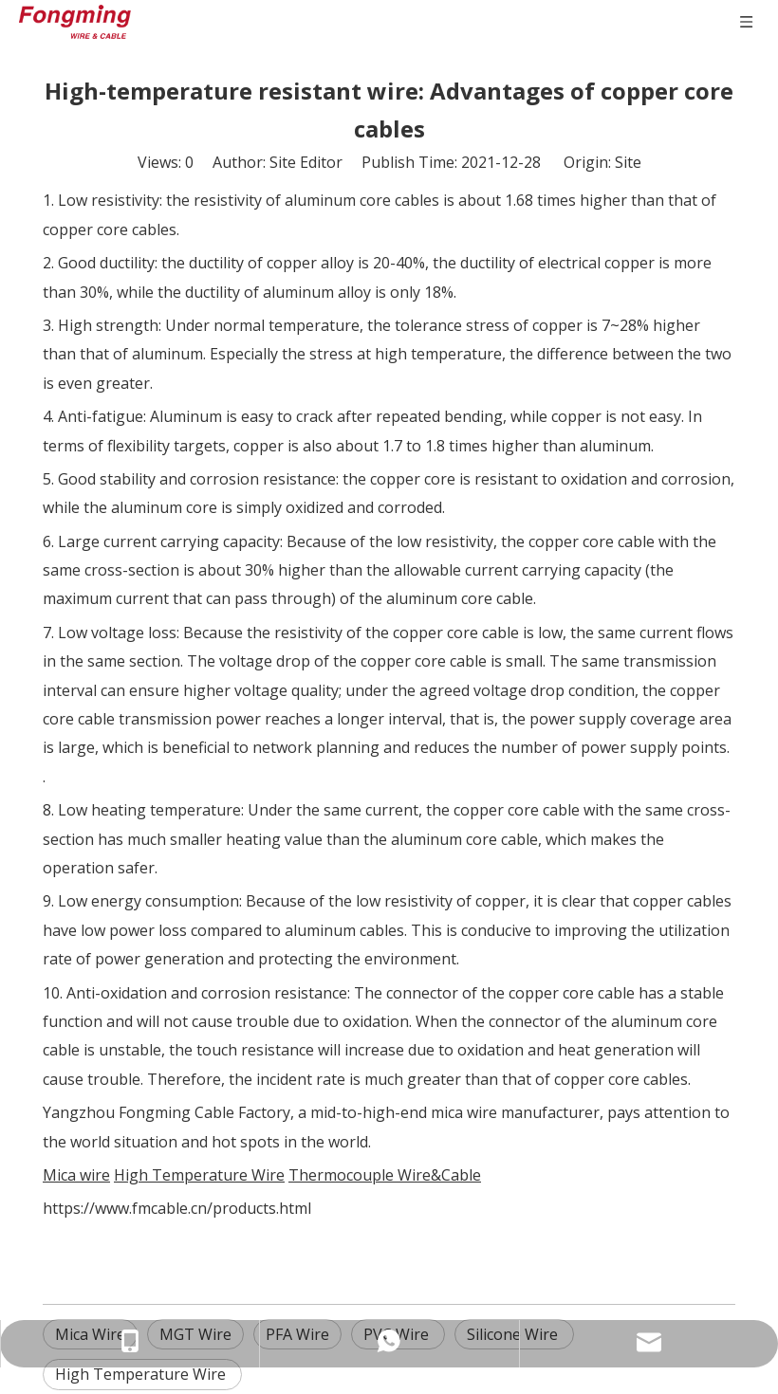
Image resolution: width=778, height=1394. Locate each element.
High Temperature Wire (142, 1374)
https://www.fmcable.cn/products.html (177, 1208)
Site (628, 162)
